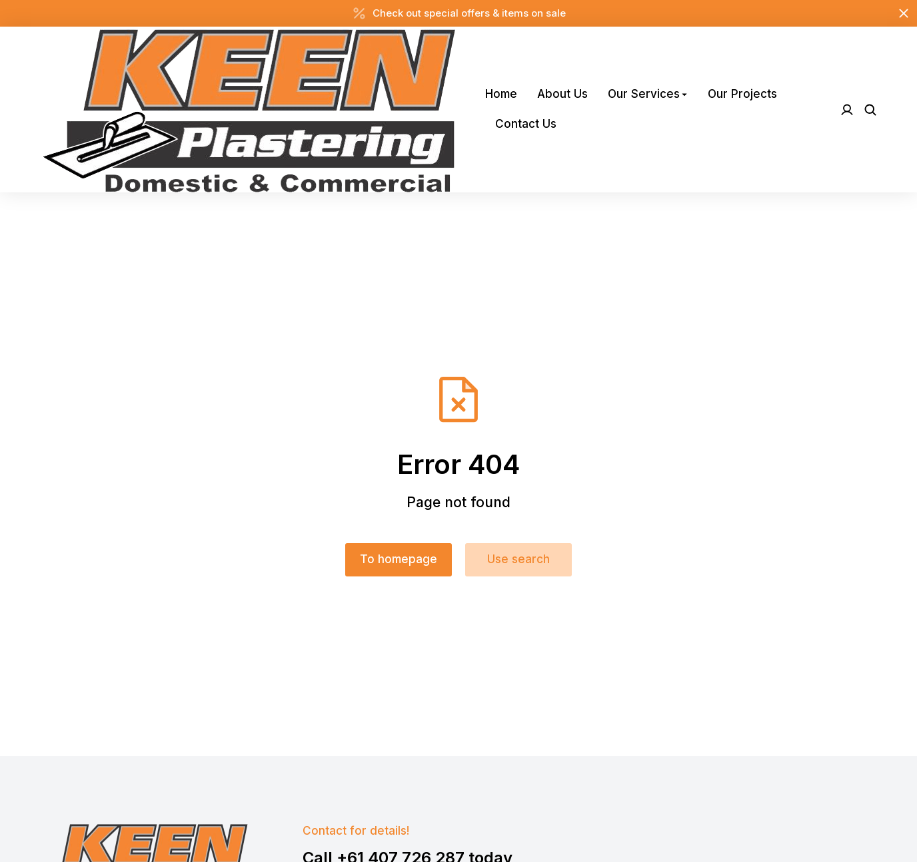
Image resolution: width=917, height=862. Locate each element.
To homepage (398, 559)
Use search (518, 559)
